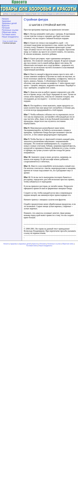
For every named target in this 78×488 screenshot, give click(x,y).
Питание (6, 28)
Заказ (44, 14)
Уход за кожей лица (9, 41)
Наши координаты (10, 37)
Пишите (72, 14)
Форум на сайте (53, 14)
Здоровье (6, 21)
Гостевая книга (9, 34)
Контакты (64, 14)
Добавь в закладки (10, 14)
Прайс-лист (36, 14)
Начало (5, 19)
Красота (5, 26)
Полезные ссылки (10, 30)
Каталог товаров (24, 14)
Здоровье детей (9, 23)
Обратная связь (9, 32)
